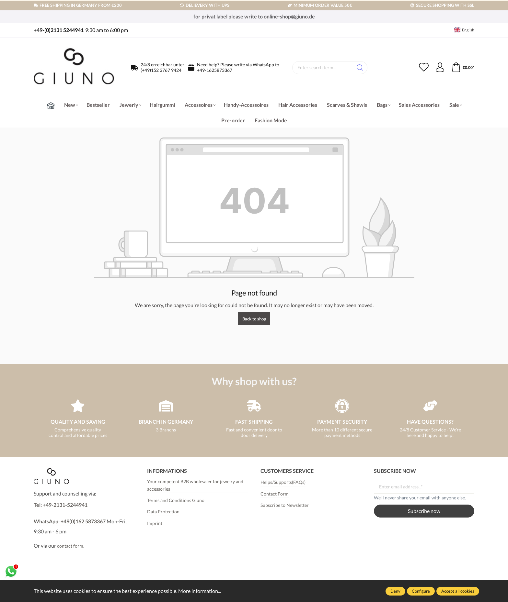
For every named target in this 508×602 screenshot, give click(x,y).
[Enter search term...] (322, 67)
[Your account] (440, 67)
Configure (421, 591)
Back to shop (254, 318)
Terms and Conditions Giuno (175, 500)
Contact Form (274, 493)
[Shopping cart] (462, 67)
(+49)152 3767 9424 (161, 70)
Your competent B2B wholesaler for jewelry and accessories (195, 485)
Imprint (154, 523)
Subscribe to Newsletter (284, 505)
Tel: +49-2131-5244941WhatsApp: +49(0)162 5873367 (70, 513)
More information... (199, 591)
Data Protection (163, 511)
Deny (395, 591)
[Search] (360, 67)
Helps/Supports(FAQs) (283, 482)
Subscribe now (424, 511)
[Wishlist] (424, 67)
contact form (70, 546)
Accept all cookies (457, 591)
